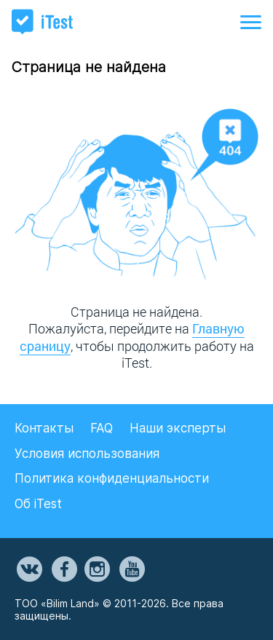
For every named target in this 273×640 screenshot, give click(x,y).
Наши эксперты (178, 428)
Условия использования (87, 453)
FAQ (101, 428)
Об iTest (38, 504)
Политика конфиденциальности (112, 478)
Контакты (44, 428)
